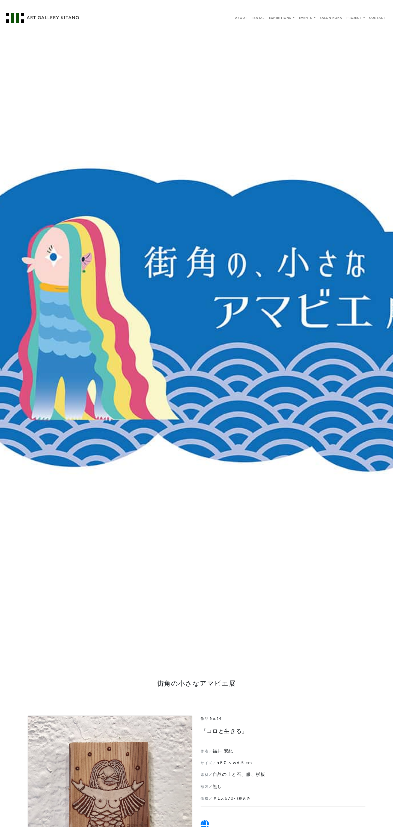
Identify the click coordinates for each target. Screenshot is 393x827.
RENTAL (258, 17)
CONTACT (377, 17)
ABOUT (241, 17)
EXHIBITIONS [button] (280, 17)
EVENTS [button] (306, 17)
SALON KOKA (331, 17)
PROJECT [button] (354, 17)
